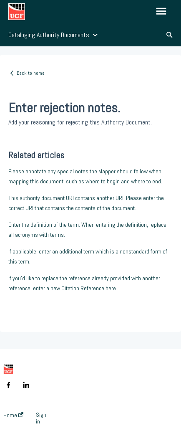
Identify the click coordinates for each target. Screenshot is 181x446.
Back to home (31, 73)
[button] (161, 11)
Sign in (41, 418)
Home (13, 415)
